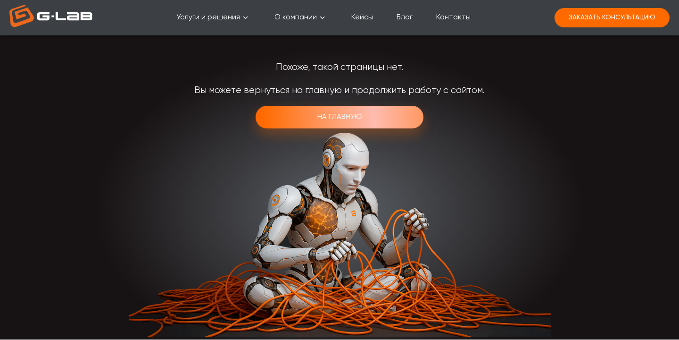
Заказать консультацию (612, 17)
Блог (405, 17)
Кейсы (362, 17)
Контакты (453, 17)
